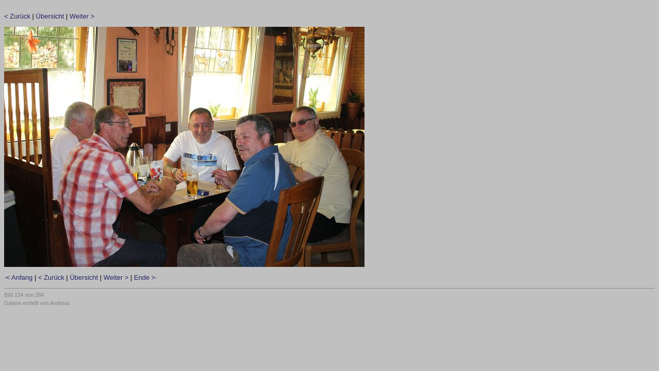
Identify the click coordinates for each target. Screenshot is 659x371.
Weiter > (82, 16)
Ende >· (145, 277)
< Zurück (17, 16)
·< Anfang (18, 277)
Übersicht (50, 16)
